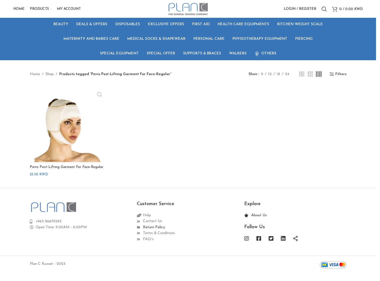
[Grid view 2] (301, 79)
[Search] (324, 11)
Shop (49, 79)
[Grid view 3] (310, 79)
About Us (259, 222)
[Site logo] (188, 11)
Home (35, 79)
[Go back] (36, 43)
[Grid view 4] (319, 79)
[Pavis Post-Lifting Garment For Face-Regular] (67, 128)
